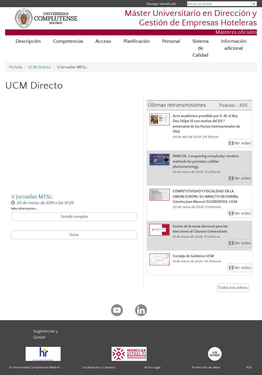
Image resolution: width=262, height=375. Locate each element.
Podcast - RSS (233, 105)
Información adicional (233, 45)
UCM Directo (39, 67)
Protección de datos (206, 367)
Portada (16, 67)
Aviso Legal (152, 367)
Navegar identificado (161, 4)
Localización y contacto (98, 367)
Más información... (24, 208)
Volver (74, 235)
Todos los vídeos (232, 287)
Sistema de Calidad (200, 48)
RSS (249, 367)
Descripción (28, 41)
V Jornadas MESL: (32, 197)
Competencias (68, 41)
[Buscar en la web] (254, 3)
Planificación (137, 41)
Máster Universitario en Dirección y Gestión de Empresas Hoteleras (191, 18)
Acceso (103, 41)
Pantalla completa (74, 217)
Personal (171, 41)
